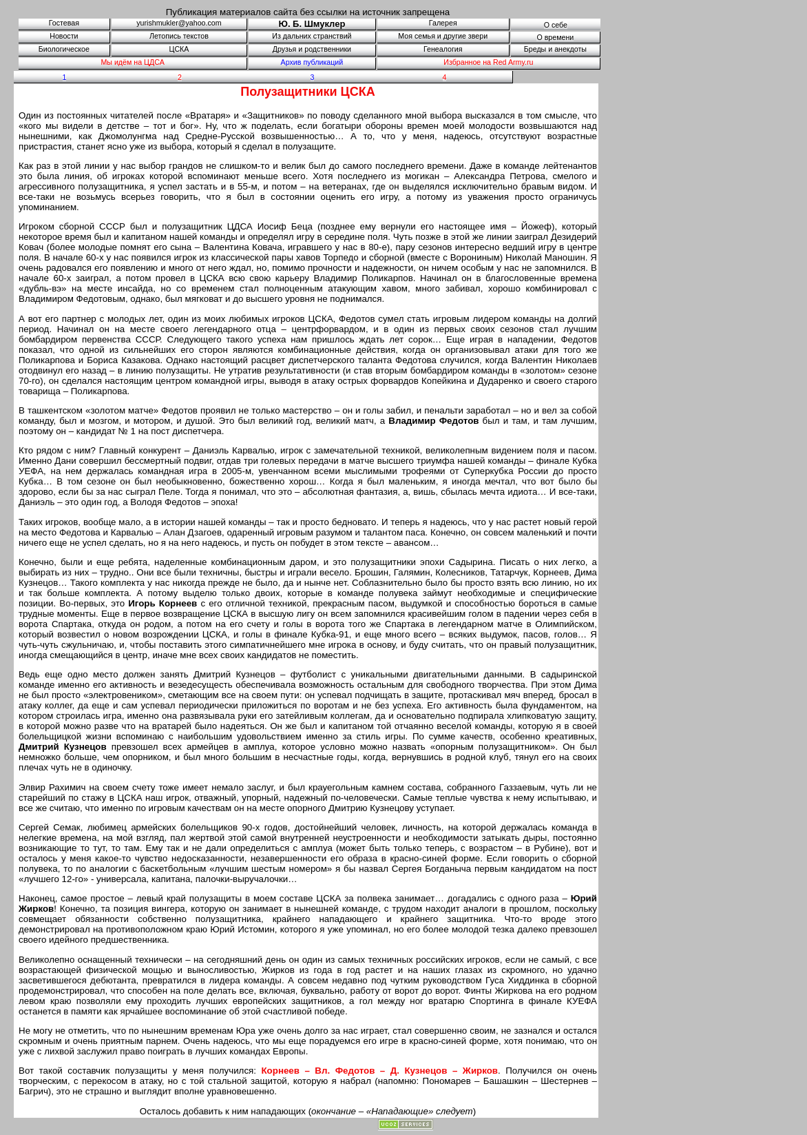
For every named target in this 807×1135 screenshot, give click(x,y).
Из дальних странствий (311, 36)
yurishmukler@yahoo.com (178, 23)
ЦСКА (179, 49)
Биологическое (64, 49)
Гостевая (64, 23)
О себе (555, 25)
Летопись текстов (179, 36)
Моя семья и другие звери (443, 36)
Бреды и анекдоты (555, 49)
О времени (555, 37)
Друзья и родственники (312, 49)
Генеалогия (443, 49)
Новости (64, 36)
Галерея (443, 23)
